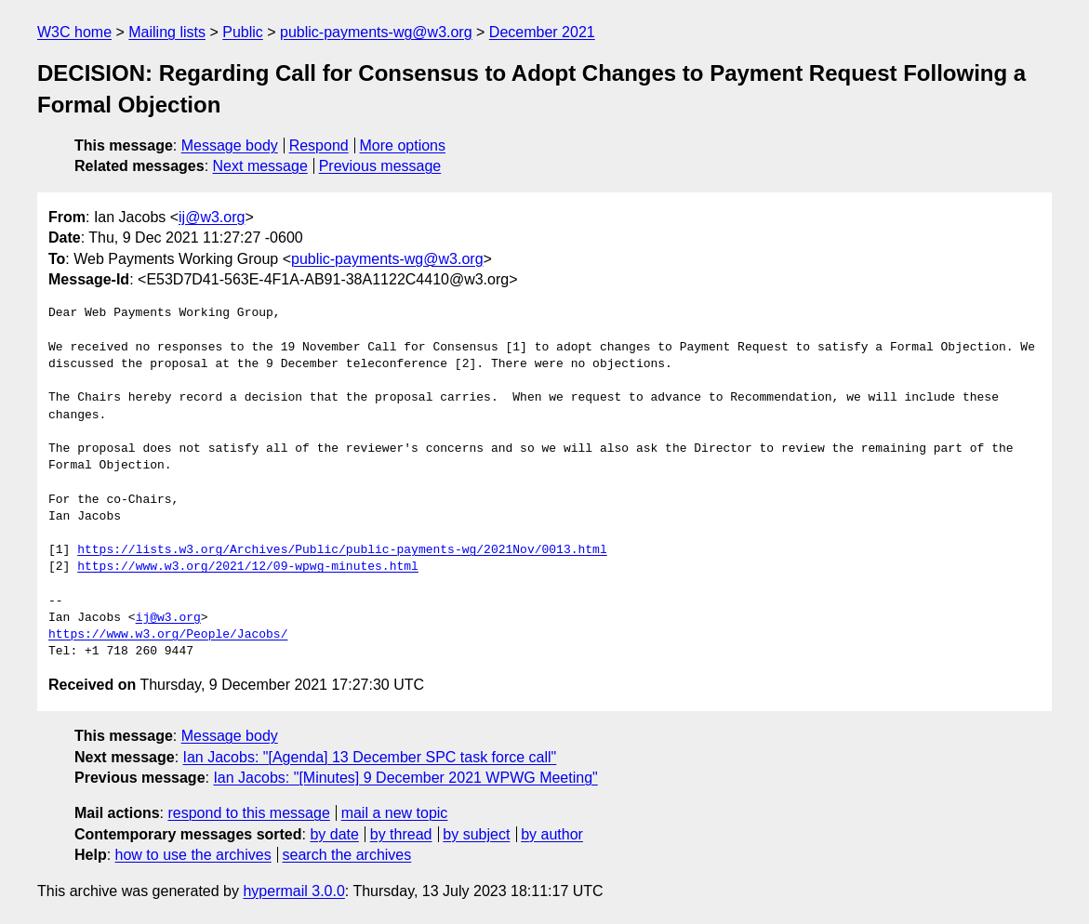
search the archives (347, 855)
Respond (319, 145)
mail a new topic (394, 813)
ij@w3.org (212, 217)
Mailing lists (167, 32)
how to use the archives (193, 855)
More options (403, 145)
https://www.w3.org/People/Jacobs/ (167, 635)
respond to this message (248, 813)
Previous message (380, 166)
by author (552, 834)
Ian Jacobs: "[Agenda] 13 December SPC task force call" (370, 757)
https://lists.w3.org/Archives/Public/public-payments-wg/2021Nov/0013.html (341, 550)
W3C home (74, 32)
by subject (476, 834)
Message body (229, 145)
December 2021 (542, 32)
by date (334, 834)
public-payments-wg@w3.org (376, 32)
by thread (401, 834)
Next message (260, 166)
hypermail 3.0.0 (293, 891)
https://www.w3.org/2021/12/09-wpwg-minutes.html (247, 567)
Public (242, 32)
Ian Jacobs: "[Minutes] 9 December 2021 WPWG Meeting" (405, 777)
